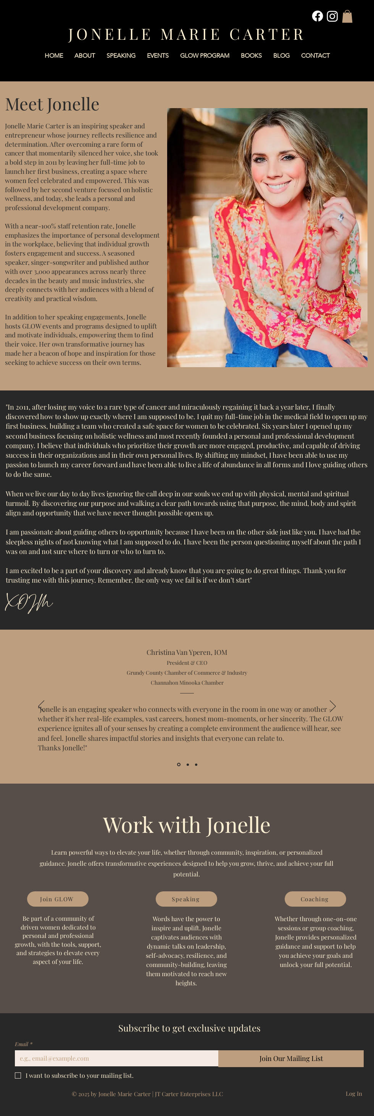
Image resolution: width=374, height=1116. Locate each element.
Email (23, 1044)
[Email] (114, 1058)
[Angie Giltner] (196, 764)
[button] (347, 16)
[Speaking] (186, 899)
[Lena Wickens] (188, 764)
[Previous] (41, 706)
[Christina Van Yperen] (179, 764)
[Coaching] (315, 899)
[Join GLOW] (58, 899)
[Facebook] (317, 16)
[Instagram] (332, 16)
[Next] (333, 706)
